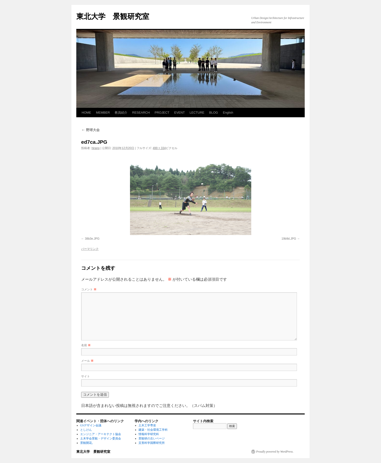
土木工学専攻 (147, 425)
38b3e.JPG (92, 238)
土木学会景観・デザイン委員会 (100, 438)
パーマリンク (90, 249)
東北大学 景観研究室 (112, 16)
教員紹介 (121, 112)
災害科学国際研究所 (152, 443)
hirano (96, 148)
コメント (88, 289)
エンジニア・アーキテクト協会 (100, 434)
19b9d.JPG (289, 238)
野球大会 (90, 130)
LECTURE (197, 112)
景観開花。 (87, 443)
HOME (86, 112)
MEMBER (103, 112)
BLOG (213, 112)
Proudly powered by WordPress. (275, 451)
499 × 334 (159, 148)
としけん (86, 429)
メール (87, 360)
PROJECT (162, 112)
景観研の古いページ (152, 438)
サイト (85, 376)
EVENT (179, 112)
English (228, 112)
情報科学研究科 (149, 434)
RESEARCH (141, 112)
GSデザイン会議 (90, 425)
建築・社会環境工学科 (153, 429)
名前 (86, 345)
